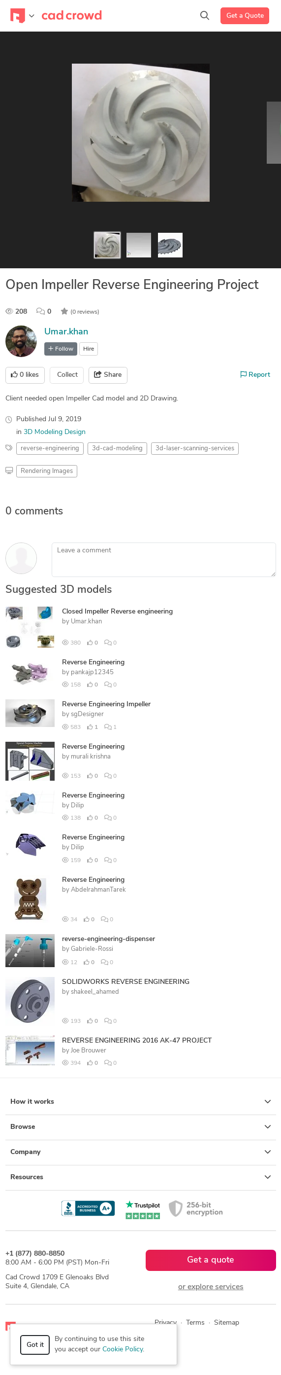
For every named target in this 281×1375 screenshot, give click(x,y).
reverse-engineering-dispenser (108, 939)
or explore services (211, 1287)
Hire (88, 349)
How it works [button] (140, 1102)
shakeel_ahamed (95, 992)
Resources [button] (140, 1177)
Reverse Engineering (93, 662)
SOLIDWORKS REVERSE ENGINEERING (125, 982)
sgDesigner (87, 714)
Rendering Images (47, 471)
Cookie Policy (122, 1349)
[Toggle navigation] (22, 16)
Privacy (166, 1323)
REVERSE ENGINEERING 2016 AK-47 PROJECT (137, 1041)
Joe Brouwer (88, 1051)
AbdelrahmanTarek (98, 890)
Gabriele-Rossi (92, 949)
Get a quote (210, 1260)
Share (108, 375)
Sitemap (226, 1323)
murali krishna (91, 757)
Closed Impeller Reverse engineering (117, 611)
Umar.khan (66, 332)
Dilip (77, 805)
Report (255, 375)
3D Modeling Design (55, 432)
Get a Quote (245, 16)
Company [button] (140, 1152)
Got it (35, 1345)
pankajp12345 (92, 672)
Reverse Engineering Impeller (106, 704)
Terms (195, 1323)
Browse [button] (140, 1127)
